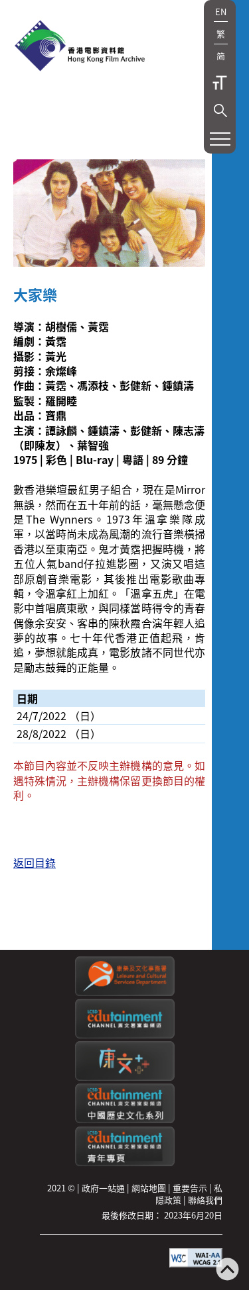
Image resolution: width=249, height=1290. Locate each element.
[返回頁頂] (227, 1270)
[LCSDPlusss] (125, 1077)
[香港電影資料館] (79, 47)
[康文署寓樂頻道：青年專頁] (125, 1162)
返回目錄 (34, 862)
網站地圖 (148, 1187)
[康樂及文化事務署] (125, 992)
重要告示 (190, 1187)
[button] (220, 110)
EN (220, 11)
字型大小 (220, 83)
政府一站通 (103, 1187)
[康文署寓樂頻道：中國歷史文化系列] (125, 1119)
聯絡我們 (205, 1199)
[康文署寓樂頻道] (125, 1035)
